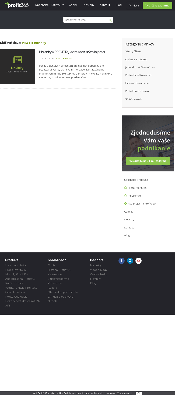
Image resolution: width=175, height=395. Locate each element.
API (7, 305)
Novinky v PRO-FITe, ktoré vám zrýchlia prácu (72, 52)
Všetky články (133, 51)
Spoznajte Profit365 (48, 4)
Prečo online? (14, 283)
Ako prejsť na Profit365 (142, 203)
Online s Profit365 (63, 58)
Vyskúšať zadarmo (157, 5)
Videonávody (98, 269)
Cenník (73, 4)
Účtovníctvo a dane (137, 83)
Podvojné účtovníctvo (138, 75)
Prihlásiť (134, 5)
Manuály (96, 265)
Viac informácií (124, 393)
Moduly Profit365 (16, 274)
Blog (118, 4)
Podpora (97, 260)
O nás (51, 265)
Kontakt (104, 4)
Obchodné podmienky (63, 292)
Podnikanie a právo (137, 91)
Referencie (134, 195)
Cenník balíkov (15, 292)
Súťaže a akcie (133, 99)
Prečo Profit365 (137, 187)
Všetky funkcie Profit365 (21, 287)
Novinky (88, 4)
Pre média (55, 283)
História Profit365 (59, 269)
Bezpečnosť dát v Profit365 (23, 301)
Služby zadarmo (58, 278)
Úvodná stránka (15, 265)
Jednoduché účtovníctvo (140, 67)
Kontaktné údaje (16, 296)
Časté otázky (98, 274)
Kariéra (52, 287)
